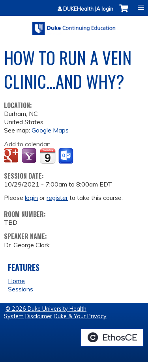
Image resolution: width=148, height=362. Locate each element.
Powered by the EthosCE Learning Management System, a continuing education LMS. (112, 337)
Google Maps (50, 130)
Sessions (20, 289)
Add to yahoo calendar (30, 156)
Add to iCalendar (47, 156)
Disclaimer (38, 316)
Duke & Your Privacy (80, 316)
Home (16, 281)
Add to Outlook (66, 156)
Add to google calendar (12, 156)
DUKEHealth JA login (88, 8)
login (31, 198)
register (57, 198)
